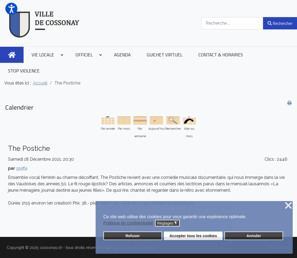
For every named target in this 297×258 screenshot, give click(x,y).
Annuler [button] (253, 236)
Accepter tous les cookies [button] (193, 236)
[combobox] (232, 23)
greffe (21, 168)
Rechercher (280, 23)
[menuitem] (12, 55)
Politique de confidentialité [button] (128, 223)
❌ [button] (288, 205)
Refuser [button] (132, 236)
